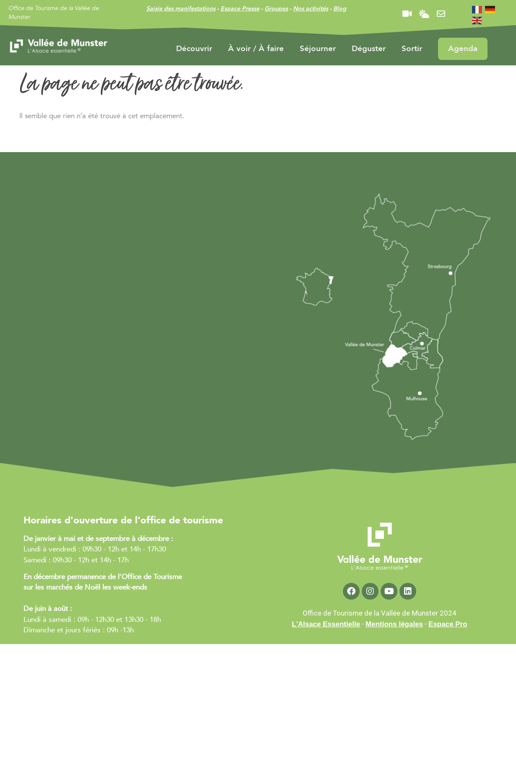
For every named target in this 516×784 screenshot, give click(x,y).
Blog (339, 9)
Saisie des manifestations (180, 9)
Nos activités (310, 9)
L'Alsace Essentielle (326, 624)
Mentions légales (394, 624)
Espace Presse (239, 9)
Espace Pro (447, 624)
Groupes (276, 9)
